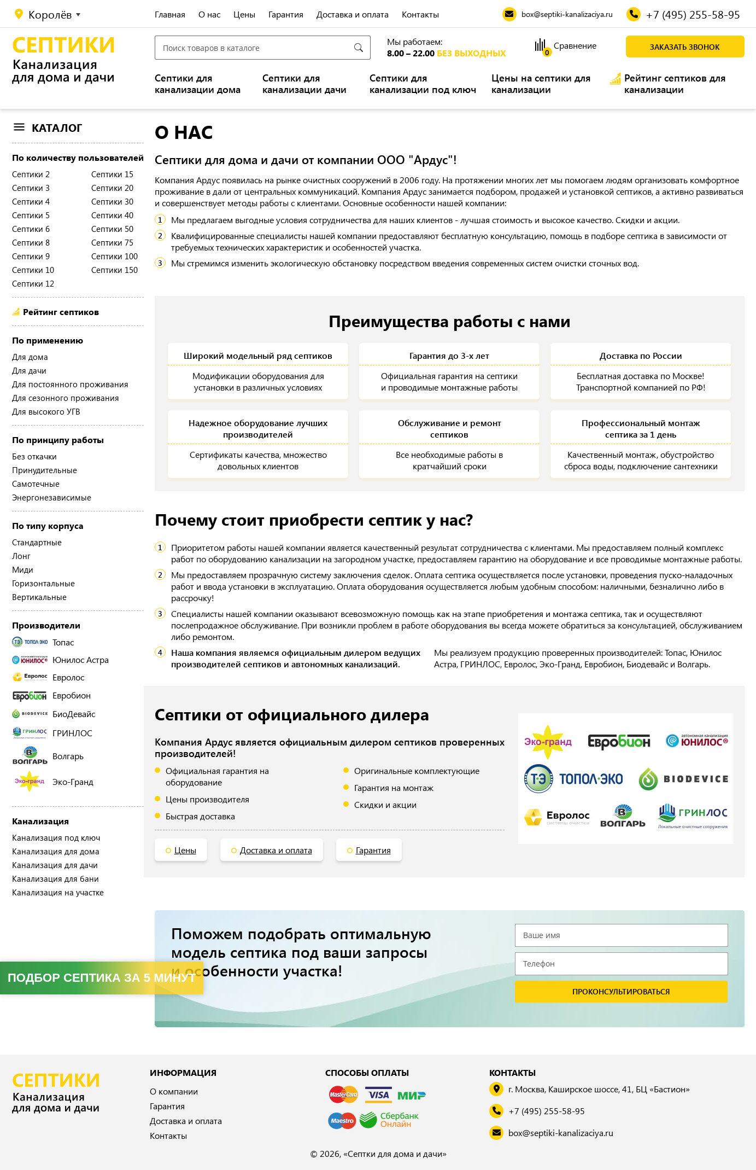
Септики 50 (112, 228)
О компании (174, 1091)
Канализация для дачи (55, 864)
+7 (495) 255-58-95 (546, 1111)
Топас (43, 642)
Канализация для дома (55, 851)
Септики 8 (31, 242)
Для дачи (29, 370)
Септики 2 (31, 173)
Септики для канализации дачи (304, 83)
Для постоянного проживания (70, 384)
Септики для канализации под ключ (423, 83)
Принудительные (44, 469)
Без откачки (34, 456)
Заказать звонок (685, 47)
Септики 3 (31, 187)
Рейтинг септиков (61, 311)
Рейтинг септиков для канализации (675, 83)
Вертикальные (39, 596)
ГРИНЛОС (52, 732)
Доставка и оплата (353, 14)
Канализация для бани (55, 878)
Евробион (51, 695)
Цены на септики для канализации (541, 83)
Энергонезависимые (51, 497)
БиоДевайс (53, 713)
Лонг (21, 555)
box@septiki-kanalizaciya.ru (560, 1133)
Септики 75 (112, 242)
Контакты (420, 14)
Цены (244, 14)
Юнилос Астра (60, 659)
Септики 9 (31, 256)
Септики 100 (114, 256)
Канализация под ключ (56, 837)
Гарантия (285, 14)
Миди (22, 569)
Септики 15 (112, 173)
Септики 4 (31, 201)
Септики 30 (112, 201)
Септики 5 (31, 214)
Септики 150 (114, 269)
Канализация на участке (58, 892)
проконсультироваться (621, 992)
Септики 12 (33, 283)
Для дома (30, 356)
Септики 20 (112, 187)
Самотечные (36, 483)
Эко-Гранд (54, 781)
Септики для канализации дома (198, 83)
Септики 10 (33, 269)
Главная (170, 14)
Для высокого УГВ (46, 411)
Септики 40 (112, 214)
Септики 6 (31, 228)
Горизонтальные (43, 583)
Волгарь (48, 755)
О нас (209, 14)
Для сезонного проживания (65, 397)
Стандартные (37, 542)
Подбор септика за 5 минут (102, 978)
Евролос (48, 677)
